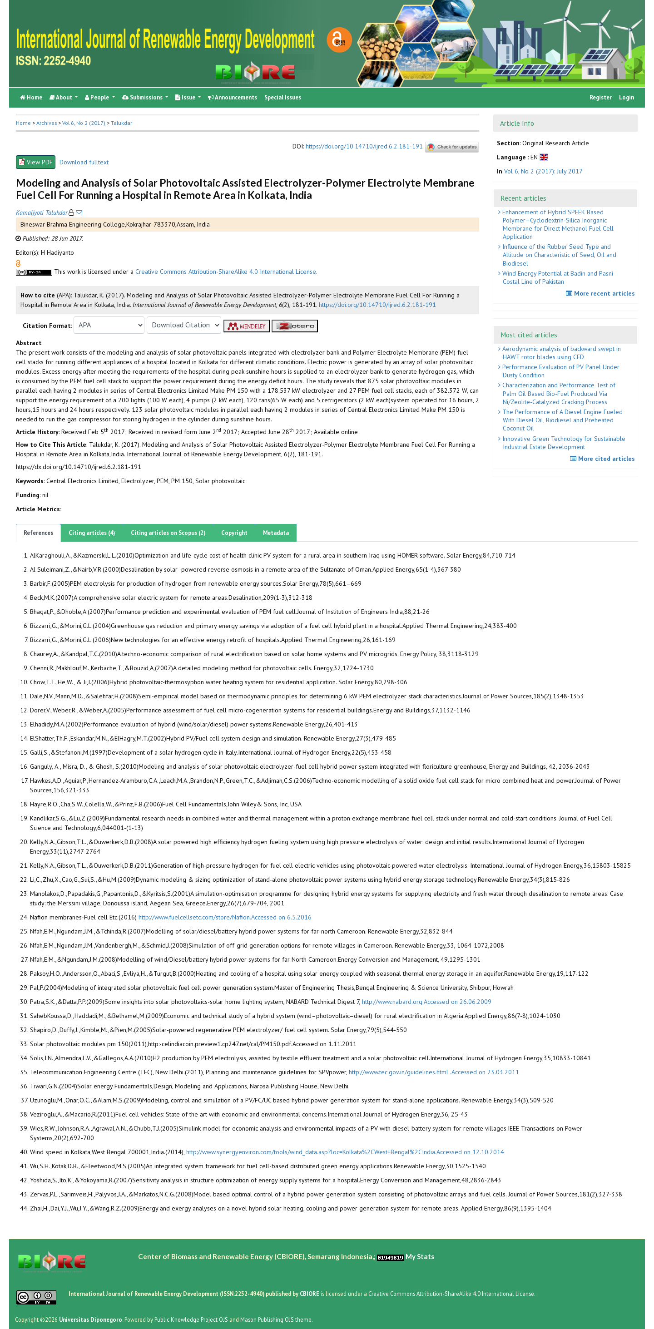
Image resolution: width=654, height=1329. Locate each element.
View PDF (36, 162)
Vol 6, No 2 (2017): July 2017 (543, 171)
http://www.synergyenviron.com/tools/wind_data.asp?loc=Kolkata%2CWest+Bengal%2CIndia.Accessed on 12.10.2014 (345, 1152)
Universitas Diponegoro (90, 1319)
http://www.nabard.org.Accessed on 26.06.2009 (426, 1002)
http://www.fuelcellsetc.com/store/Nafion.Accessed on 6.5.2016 (225, 917)
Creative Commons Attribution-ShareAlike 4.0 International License (225, 271)
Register (601, 97)
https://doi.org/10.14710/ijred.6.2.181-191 (364, 146)
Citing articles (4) (92, 533)
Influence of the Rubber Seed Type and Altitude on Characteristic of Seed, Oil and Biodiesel (558, 254)
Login (626, 97)
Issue (186, 97)
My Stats (420, 1256)
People (97, 97)
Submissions (143, 97)
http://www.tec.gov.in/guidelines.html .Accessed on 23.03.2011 (434, 1072)
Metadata (276, 533)
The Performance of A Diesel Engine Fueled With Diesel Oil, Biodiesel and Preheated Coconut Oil (561, 420)
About (62, 97)
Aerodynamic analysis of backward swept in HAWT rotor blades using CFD (560, 353)
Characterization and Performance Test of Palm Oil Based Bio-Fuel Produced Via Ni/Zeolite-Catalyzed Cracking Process (557, 393)
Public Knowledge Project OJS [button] (191, 1319)
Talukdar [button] (121, 122)
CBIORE (310, 1293)
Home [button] (23, 122)
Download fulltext (84, 162)
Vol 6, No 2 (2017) (83, 122)
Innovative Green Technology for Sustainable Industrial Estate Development (562, 443)
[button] (18, 262)
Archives (46, 122)
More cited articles (603, 459)
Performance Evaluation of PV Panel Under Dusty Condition (559, 371)
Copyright (234, 533)
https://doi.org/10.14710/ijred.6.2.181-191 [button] (377, 305)
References (38, 533)
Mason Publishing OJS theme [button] (276, 1319)
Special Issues (282, 97)
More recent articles (601, 293)
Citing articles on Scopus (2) (168, 533)
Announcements (232, 97)
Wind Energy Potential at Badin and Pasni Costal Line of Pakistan (556, 277)
